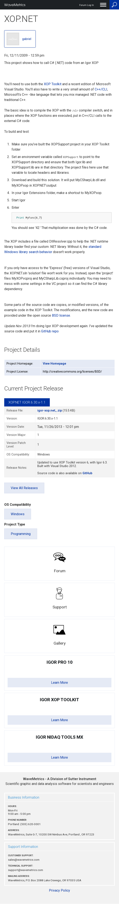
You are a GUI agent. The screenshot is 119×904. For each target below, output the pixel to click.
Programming (21, 534)
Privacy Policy (59, 890)
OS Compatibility (17, 505)
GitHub (87, 473)
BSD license (61, 315)
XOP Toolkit (52, 84)
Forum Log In (86, 5)
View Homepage (54, 363)
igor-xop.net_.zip (49, 410)
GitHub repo (50, 331)
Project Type (14, 524)
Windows (17, 514)
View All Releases (24, 488)
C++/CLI (101, 89)
